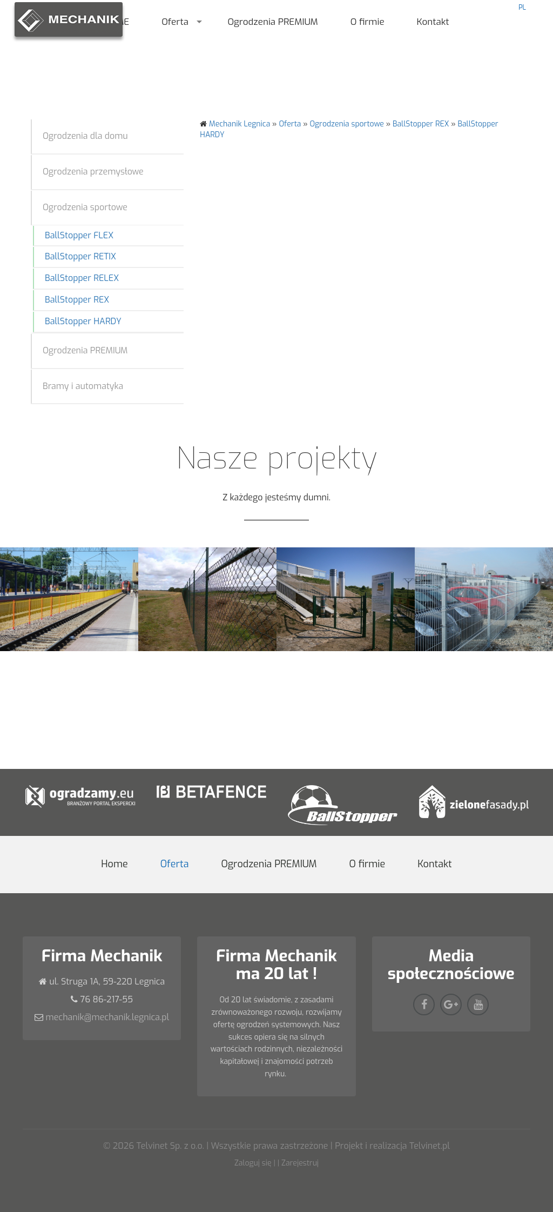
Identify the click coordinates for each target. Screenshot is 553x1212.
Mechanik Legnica (239, 124)
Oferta (174, 22)
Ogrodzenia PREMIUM (272, 22)
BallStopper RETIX (80, 256)
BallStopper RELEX (82, 278)
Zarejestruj (300, 1163)
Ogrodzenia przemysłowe (93, 171)
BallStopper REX (77, 299)
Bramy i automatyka (83, 386)
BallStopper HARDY (83, 321)
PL (522, 7)
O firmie (367, 22)
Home (114, 864)
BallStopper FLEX (79, 235)
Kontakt (433, 22)
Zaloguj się (253, 1163)
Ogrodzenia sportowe (85, 207)
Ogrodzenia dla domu (85, 136)
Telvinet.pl (429, 1145)
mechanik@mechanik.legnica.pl (108, 1017)
